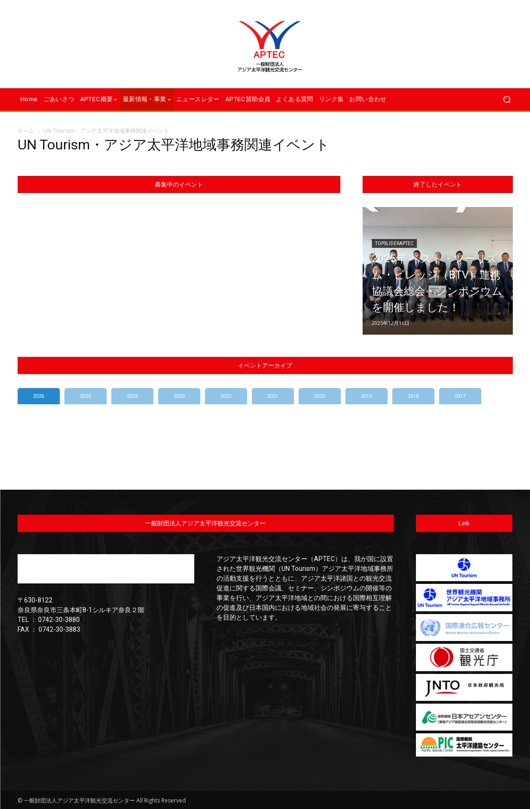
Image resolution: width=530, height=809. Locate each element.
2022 (225, 396)
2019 (366, 396)
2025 (85, 396)
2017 (460, 396)
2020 (319, 396)
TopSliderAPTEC (394, 229)
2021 (272, 396)
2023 (179, 396)
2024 (132, 396)
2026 (38, 396)
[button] (506, 99)
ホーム (26, 131)
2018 (413, 396)
